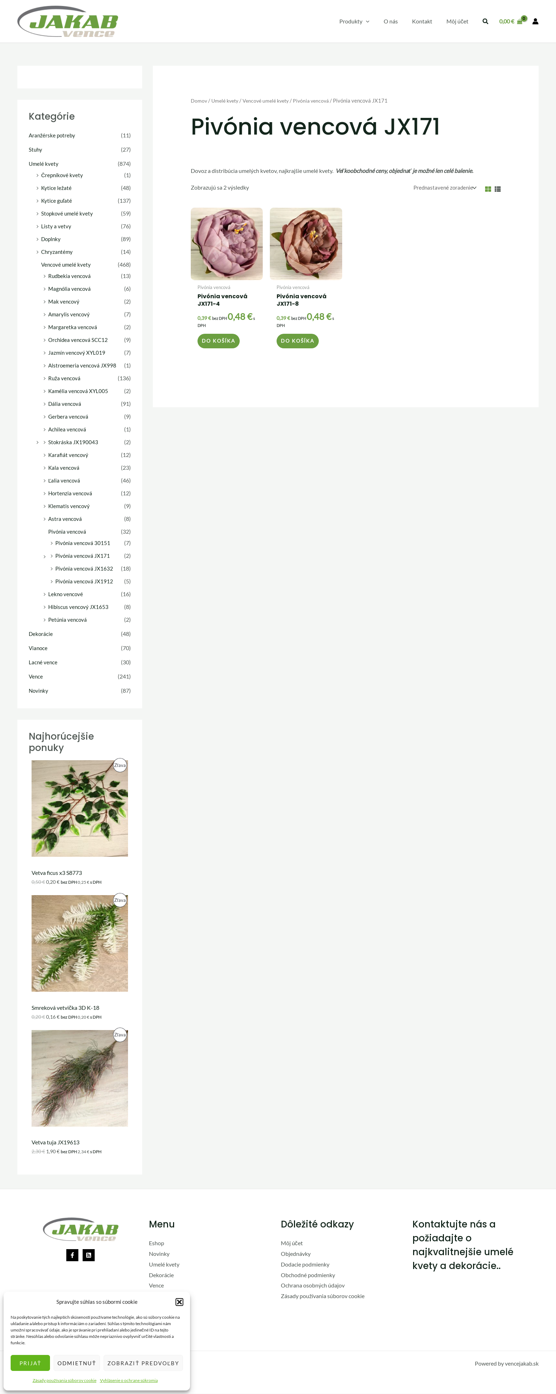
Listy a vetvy (56, 226)
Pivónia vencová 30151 (83, 542)
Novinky (39, 690)
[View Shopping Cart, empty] (510, 21)
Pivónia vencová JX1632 (85, 568)
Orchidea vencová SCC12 (79, 339)
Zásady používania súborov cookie (64, 1380)
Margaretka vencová (73, 326)
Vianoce (39, 647)
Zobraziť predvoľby (143, 1363)
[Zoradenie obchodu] (442, 188)
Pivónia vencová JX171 (83, 555)
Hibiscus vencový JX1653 (79, 606)
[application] (375, 21)
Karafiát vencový (68, 454)
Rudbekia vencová (70, 275)
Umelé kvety (44, 163)
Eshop (156, 1243)
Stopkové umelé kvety (68, 213)
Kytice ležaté (56, 187)
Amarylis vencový (69, 314)
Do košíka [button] (220, 344)
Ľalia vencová (64, 480)
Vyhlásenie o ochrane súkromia (129, 1380)
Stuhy (36, 149)
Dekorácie (41, 633)
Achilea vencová (68, 429)
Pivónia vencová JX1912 (85, 581)
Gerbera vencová (69, 416)
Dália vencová (65, 403)
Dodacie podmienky (305, 1264)
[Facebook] (72, 1256)
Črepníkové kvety (62, 174)
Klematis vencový (69, 505)
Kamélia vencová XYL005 (79, 390)
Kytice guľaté (57, 200)
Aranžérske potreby (53, 135)
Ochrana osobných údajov (313, 1286)
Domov (199, 100)
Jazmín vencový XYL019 (77, 352)
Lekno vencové (66, 593)
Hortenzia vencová (71, 493)
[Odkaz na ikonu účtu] (535, 21)
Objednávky (296, 1254)
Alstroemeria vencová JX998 (83, 365)
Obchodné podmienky (308, 1275)
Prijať (30, 1363)
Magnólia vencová (70, 288)
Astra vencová (65, 518)
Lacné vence (43, 662)
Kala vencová (64, 467)
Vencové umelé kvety (67, 264)
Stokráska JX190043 (73, 442)
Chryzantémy (57, 251)
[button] (179, 1302)
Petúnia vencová (68, 619)
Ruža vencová (65, 378)
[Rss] (89, 1256)
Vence (36, 676)
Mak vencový (64, 301)
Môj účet (292, 1243)
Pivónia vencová (68, 531)
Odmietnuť (76, 1363)
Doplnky (51, 238)
